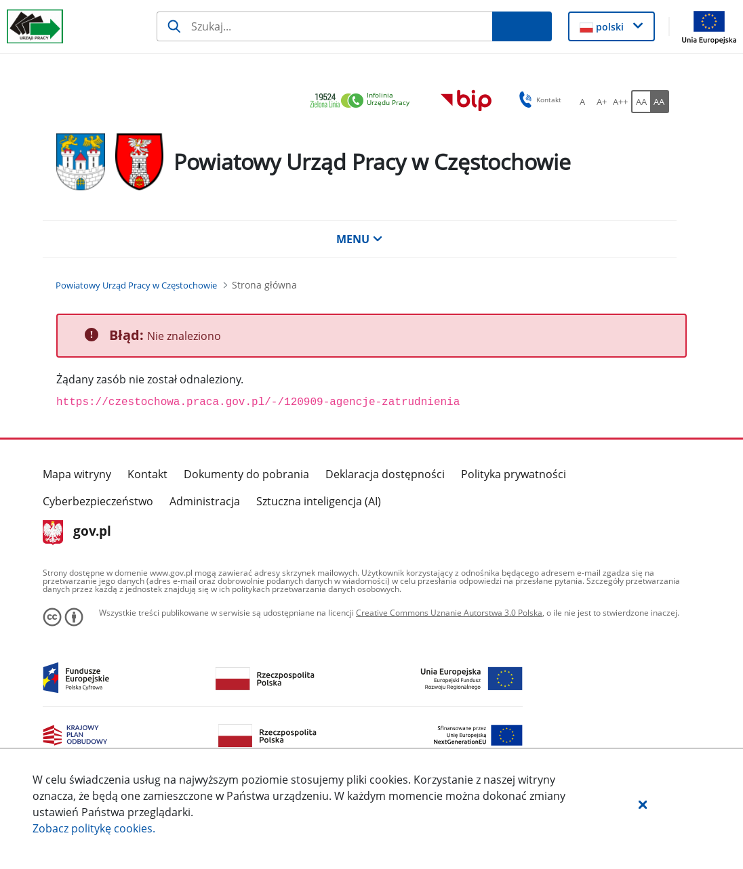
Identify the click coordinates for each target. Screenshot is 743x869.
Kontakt (147, 474)
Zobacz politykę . (94, 828)
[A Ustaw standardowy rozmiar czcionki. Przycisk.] (582, 101)
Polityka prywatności (513, 474)
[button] (642, 804)
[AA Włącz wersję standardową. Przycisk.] (640, 101)
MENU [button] (359, 239)
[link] (363, 101)
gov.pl (77, 532)
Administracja (204, 501)
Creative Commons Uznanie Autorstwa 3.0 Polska (449, 612)
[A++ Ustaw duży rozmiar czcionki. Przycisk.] (620, 101)
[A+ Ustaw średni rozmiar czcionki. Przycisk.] (601, 101)
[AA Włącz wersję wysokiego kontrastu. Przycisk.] (659, 101)
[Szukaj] (324, 26)
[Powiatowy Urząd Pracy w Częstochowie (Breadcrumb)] (136, 285)
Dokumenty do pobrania (246, 474)
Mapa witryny (77, 474)
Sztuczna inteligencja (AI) (318, 501)
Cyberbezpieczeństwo (98, 501)
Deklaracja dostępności (385, 474)
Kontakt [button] (538, 99)
